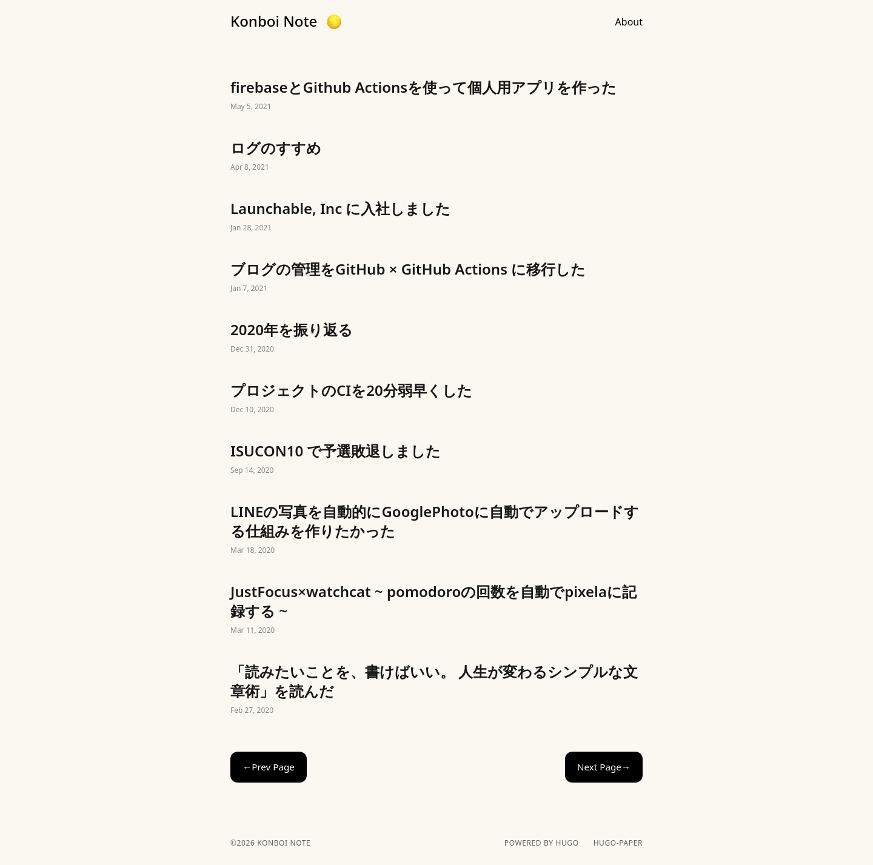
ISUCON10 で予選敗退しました (436, 459)
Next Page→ (603, 767)
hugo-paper (618, 843)
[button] (334, 22)
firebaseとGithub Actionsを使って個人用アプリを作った (436, 96)
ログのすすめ (436, 156)
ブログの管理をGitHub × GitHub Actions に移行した (436, 277)
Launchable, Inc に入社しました (436, 217)
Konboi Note (273, 21)
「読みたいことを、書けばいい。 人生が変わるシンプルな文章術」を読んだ (436, 690)
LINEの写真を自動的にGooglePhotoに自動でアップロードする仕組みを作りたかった (436, 530)
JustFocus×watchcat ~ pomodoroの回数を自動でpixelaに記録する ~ (436, 610)
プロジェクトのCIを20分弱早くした (436, 399)
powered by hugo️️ (541, 843)
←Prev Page (268, 767)
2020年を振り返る (436, 338)
